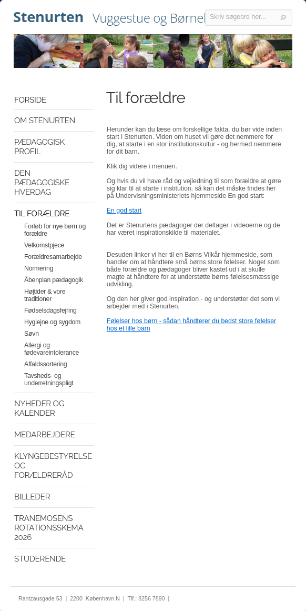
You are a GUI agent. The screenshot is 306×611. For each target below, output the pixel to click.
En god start (124, 210)
